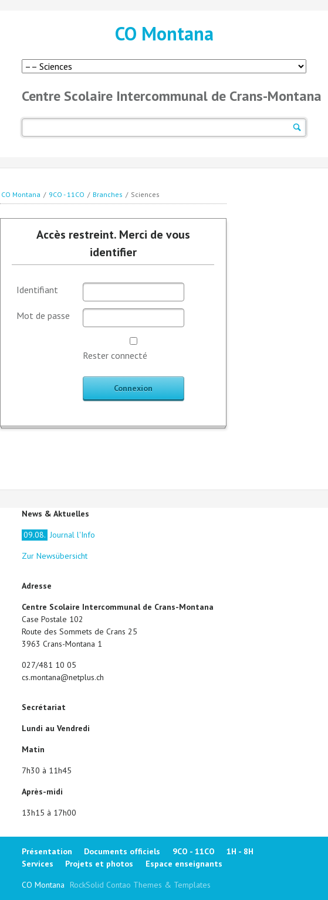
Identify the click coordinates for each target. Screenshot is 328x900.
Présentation (47, 851)
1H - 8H (239, 851)
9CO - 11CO (66, 194)
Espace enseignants (184, 863)
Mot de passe (43, 315)
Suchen (297, 127)
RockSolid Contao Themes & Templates (140, 884)
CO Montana (164, 33)
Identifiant (37, 290)
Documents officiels (122, 851)
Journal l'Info (58, 534)
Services (37, 863)
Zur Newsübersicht (54, 556)
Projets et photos (99, 863)
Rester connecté (115, 355)
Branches (108, 194)
